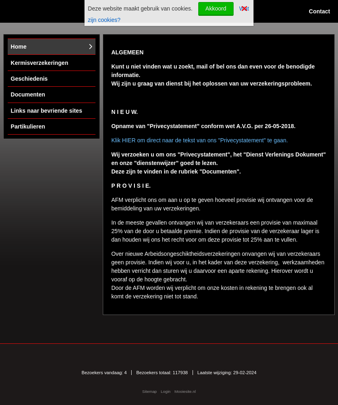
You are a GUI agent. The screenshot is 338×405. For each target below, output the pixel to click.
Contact (319, 11)
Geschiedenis (29, 78)
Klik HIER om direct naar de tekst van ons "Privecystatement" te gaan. (199, 140)
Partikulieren (28, 126)
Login (166, 391)
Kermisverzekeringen (39, 63)
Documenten (28, 94)
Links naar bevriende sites (46, 110)
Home (18, 46)
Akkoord (216, 8)
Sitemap (149, 391)
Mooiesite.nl (185, 391)
